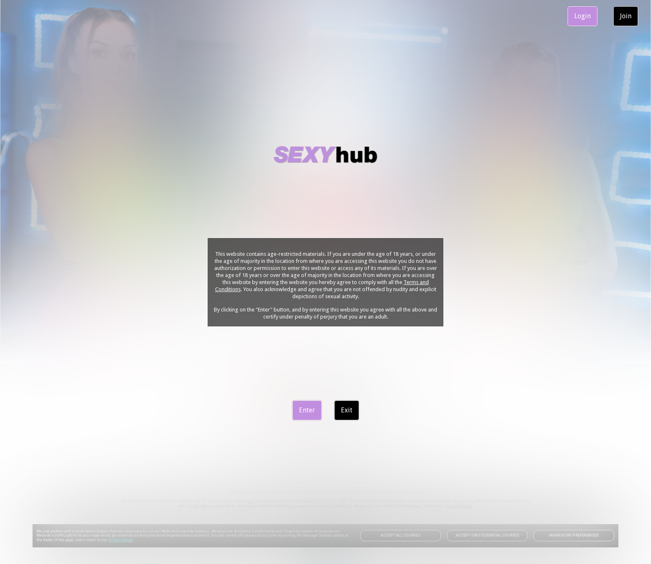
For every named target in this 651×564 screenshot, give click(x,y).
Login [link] (582, 16)
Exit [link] (346, 410)
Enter (307, 410)
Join (625, 16)
